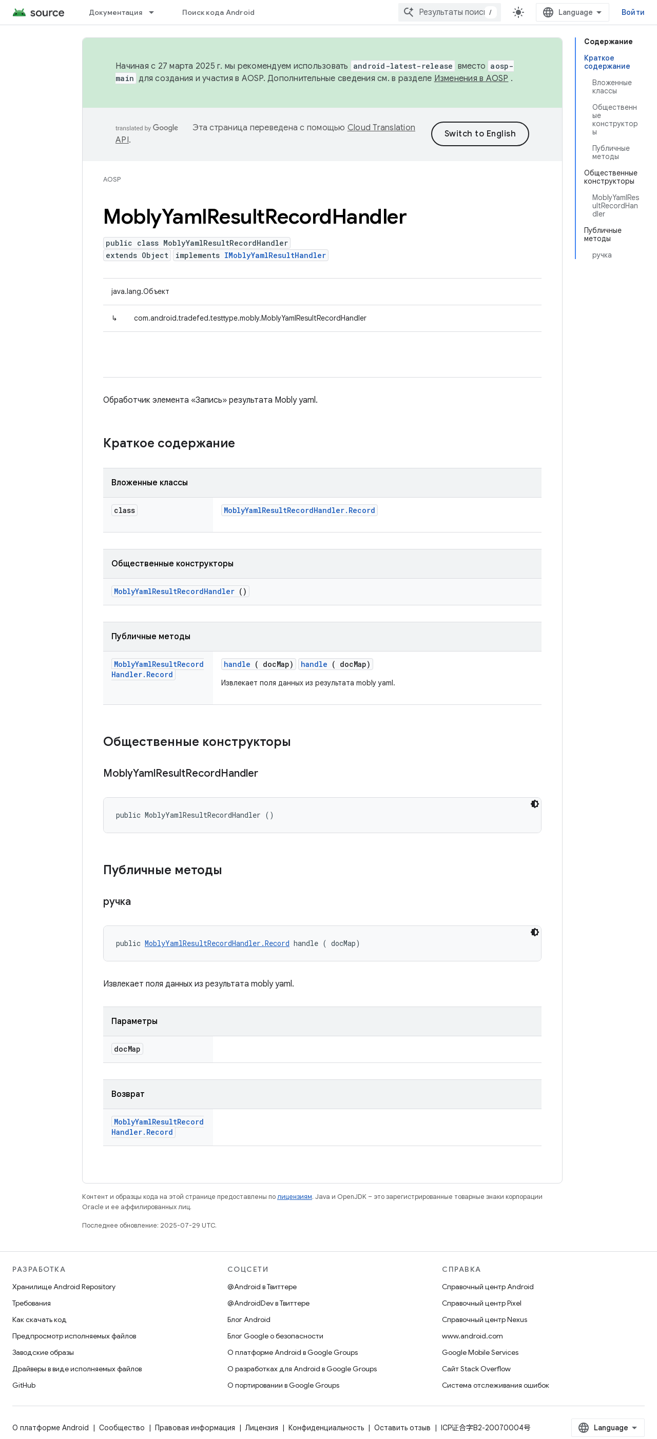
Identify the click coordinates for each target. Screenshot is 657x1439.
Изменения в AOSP (471, 78)
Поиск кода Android (218, 12)
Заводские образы (43, 1352)
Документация (115, 12)
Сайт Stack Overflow (476, 1368)
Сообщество (122, 1428)
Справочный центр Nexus (484, 1319)
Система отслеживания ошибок (495, 1385)
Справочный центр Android (488, 1286)
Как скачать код (39, 1319)
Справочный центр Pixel (481, 1303)
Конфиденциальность (326, 1428)
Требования (31, 1303)
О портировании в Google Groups (283, 1385)
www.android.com (472, 1336)
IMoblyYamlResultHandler (275, 255)
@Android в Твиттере (262, 1286)
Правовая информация (195, 1428)
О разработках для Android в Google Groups (302, 1368)
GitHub (23, 1385)
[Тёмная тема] (535, 804)
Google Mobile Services (480, 1352)
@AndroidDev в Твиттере (268, 1303)
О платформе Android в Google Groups (292, 1352)
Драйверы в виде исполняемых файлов (77, 1368)
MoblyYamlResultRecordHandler (174, 591)
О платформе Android (50, 1428)
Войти (633, 12)
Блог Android (248, 1319)
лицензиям (294, 1196)
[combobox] (449, 12)
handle (237, 664)
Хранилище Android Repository (63, 1286)
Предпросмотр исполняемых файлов (74, 1336)
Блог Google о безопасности (275, 1336)
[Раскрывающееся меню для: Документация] (156, 12)
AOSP (112, 179)
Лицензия (261, 1428)
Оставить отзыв (402, 1428)
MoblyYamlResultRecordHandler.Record (299, 510)
